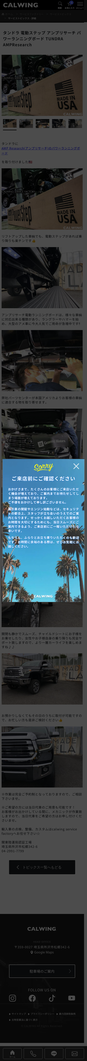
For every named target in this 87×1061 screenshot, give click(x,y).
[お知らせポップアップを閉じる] (76, 466)
